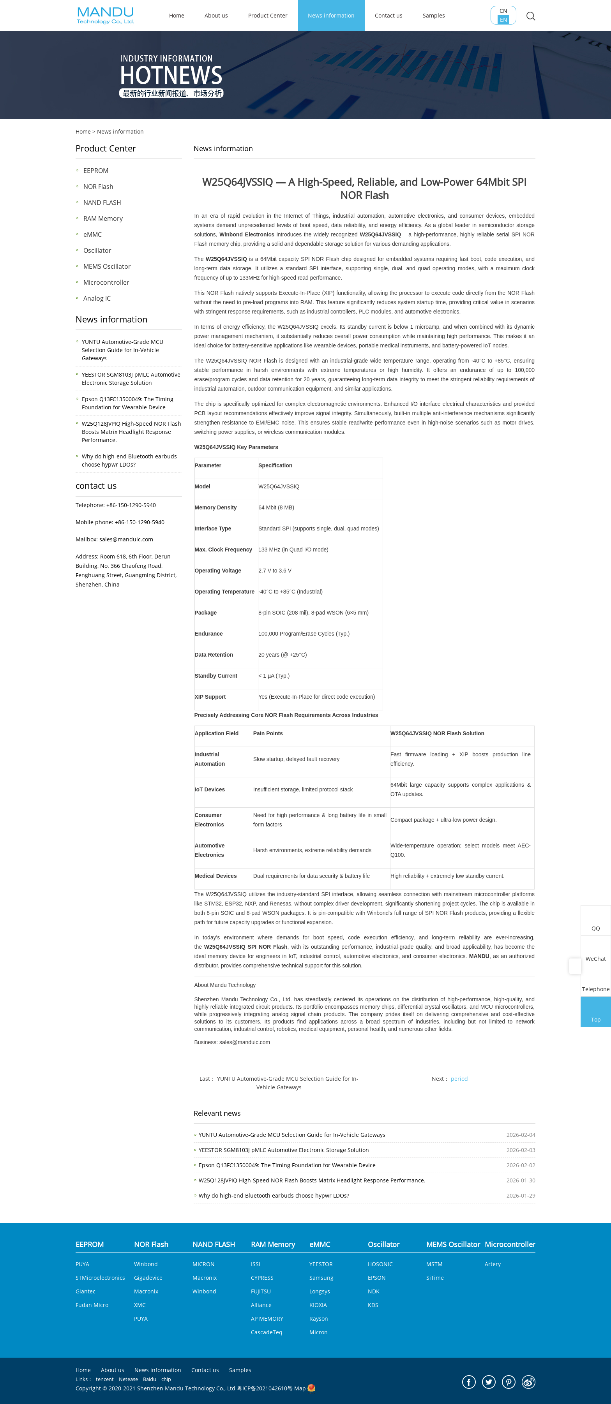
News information (331, 15)
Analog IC (97, 298)
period (459, 1078)
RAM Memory (103, 218)
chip (166, 1379)
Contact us (389, 15)
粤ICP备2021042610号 (265, 1388)
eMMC (92, 234)
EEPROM (95, 170)
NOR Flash (325, 259)
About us (216, 15)
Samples (434, 15)
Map (300, 1388)
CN (507, 15)
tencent (105, 1379)
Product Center (268, 15)
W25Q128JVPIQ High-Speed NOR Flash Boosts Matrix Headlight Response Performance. (131, 432)
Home (83, 131)
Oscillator (97, 250)
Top (596, 1012)
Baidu (149, 1379)
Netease (128, 1379)
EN (507, 24)
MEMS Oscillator (107, 266)
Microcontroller (106, 282)
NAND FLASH (102, 202)
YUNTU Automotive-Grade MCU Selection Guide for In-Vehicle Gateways (122, 350)
